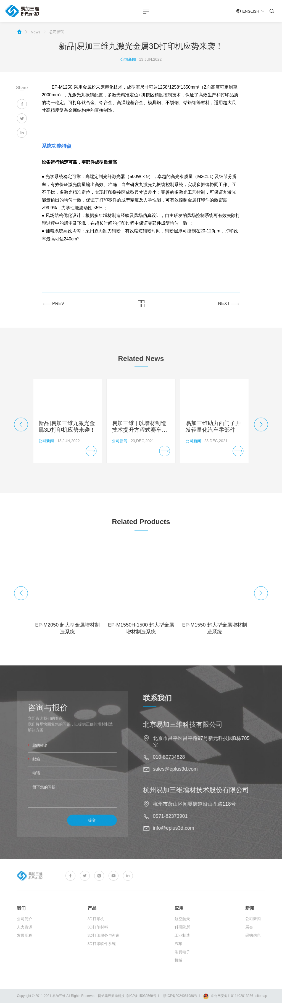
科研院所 (182, 937)
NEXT (228, 303)
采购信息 (253, 945)
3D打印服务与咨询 (104, 945)
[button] (21, 424)
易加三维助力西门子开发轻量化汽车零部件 (213, 426)
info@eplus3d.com (183, 828)
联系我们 (167, 698)
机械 (178, 970)
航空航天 (182, 929)
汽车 (178, 954)
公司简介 (24, 929)
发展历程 (24, 945)
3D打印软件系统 (102, 954)
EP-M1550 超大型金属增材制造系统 (214, 628)
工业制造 (182, 945)
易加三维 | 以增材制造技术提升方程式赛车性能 (139, 426)
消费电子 (182, 962)
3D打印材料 (98, 937)
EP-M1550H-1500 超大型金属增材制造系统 (141, 628)
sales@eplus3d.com (185, 769)
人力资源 (24, 937)
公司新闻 (57, 32)
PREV (53, 303)
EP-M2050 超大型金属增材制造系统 (67, 628)
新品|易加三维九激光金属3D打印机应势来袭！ (66, 426)
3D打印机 (96, 929)
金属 (192, 200)
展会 (249, 937)
